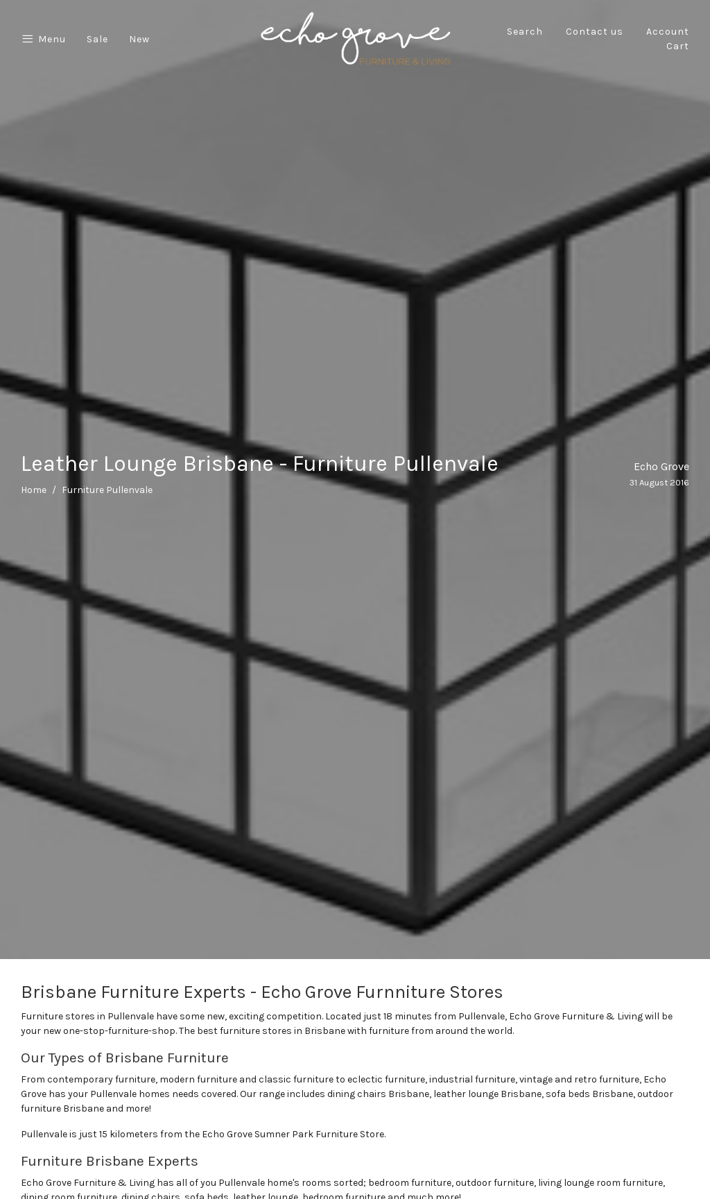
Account (667, 31)
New (139, 39)
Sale (97, 39)
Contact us (594, 31)
